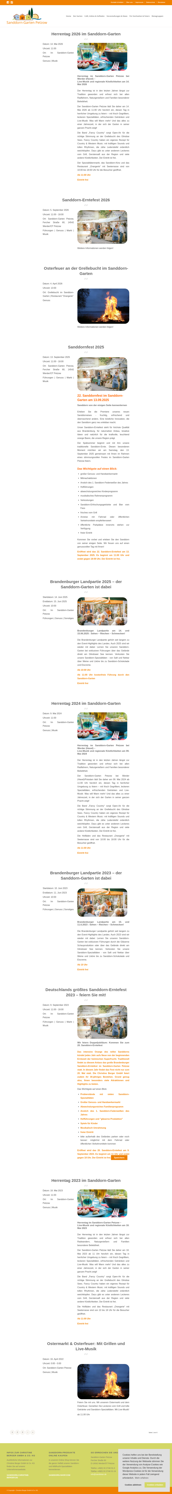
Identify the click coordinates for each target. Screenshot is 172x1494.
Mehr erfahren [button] (141, 1478)
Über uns (129, 2)
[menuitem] (117, 2)
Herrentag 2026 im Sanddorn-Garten (86, 34)
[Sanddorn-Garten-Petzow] (27, 16)
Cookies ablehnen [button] (133, 1485)
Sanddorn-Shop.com (59, 1475)
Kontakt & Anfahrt (117, 2)
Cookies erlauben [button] (155, 1485)
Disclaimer (161, 2)
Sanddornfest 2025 (86, 347)
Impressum (139, 2)
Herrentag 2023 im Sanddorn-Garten (86, 1180)
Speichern (119, 1157)
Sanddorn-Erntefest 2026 (86, 200)
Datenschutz (150, 2)
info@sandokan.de (98, 1474)
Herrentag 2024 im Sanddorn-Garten (86, 703)
